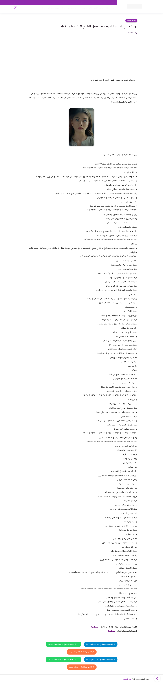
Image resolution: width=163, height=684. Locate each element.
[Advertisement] (81, 51)
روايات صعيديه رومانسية (70, 9)
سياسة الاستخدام (81, 2)
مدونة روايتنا (127, 679)
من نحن (92, 2)
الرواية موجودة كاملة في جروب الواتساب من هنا (63, 644)
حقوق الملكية (102, 2)
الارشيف (56, 2)
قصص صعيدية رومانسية (50, 9)
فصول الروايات (108, 9)
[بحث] (15, 9)
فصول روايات (131, 20)
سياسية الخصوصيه (67, 2)
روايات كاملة (97, 9)
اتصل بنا (111, 2)
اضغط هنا (95, 627)
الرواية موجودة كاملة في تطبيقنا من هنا (81, 651)
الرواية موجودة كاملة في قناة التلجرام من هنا (100, 644)
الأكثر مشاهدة (86, 9)
